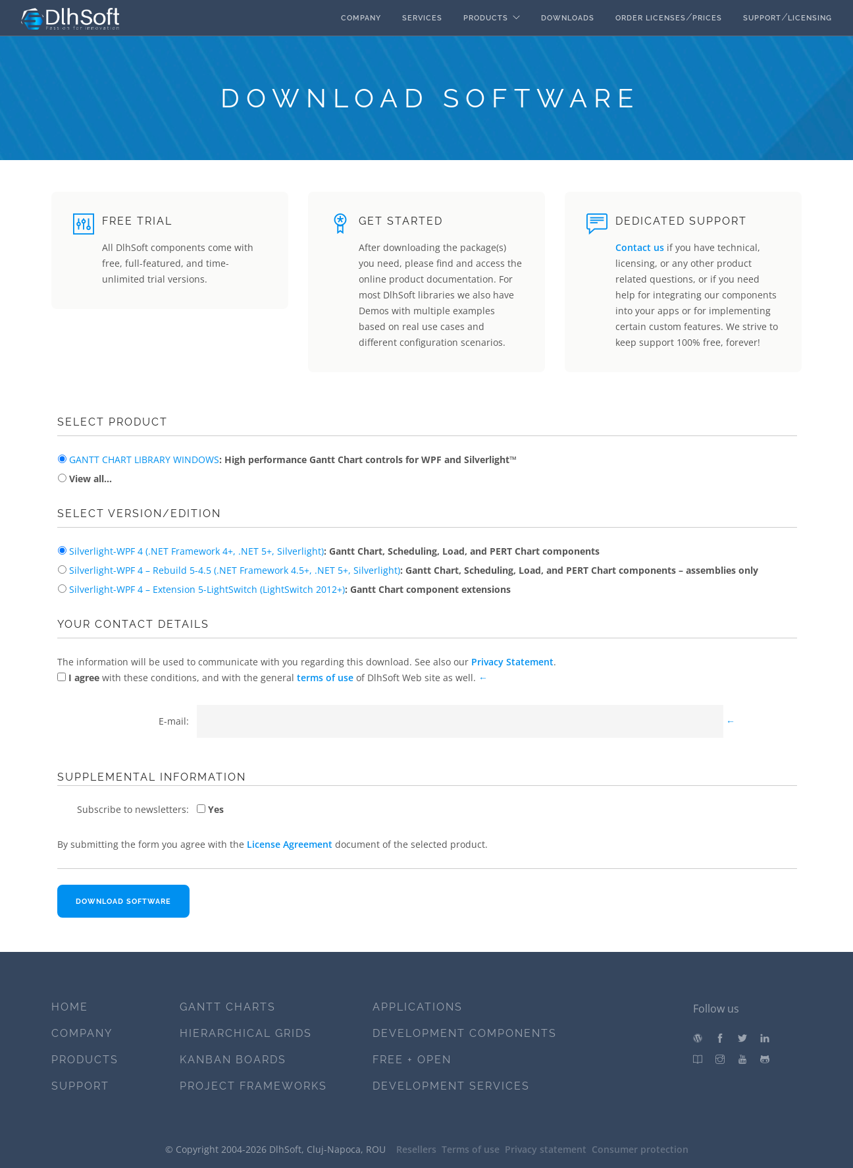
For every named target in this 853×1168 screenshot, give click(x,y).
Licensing (810, 18)
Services (422, 18)
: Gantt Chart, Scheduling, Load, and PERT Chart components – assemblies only (412, 570)
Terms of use (471, 1149)
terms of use (325, 677)
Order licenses (650, 18)
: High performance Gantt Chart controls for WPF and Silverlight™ (291, 459)
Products (485, 18)
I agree (82, 677)
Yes (214, 809)
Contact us (639, 247)
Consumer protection (640, 1149)
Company (361, 18)
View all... (89, 478)
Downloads (567, 18)
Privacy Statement (512, 661)
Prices (707, 18)
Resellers (416, 1149)
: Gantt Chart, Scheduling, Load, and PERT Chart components (333, 551)
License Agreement (289, 844)
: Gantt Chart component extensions (288, 589)
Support (762, 18)
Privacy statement (545, 1149)
